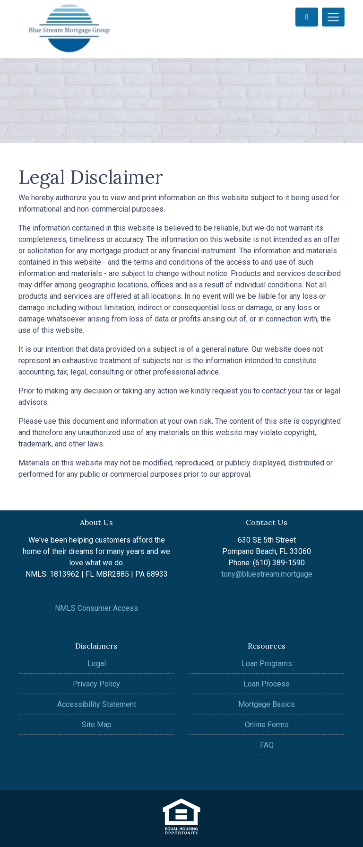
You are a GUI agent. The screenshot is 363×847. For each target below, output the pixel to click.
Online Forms (267, 724)
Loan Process (266, 683)
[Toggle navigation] (333, 17)
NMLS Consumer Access (96, 608)
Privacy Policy (96, 683)
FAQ (267, 744)
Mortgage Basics (266, 704)
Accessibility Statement (96, 704)
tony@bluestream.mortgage (266, 574)
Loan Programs (267, 663)
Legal (96, 663)
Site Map (97, 724)
